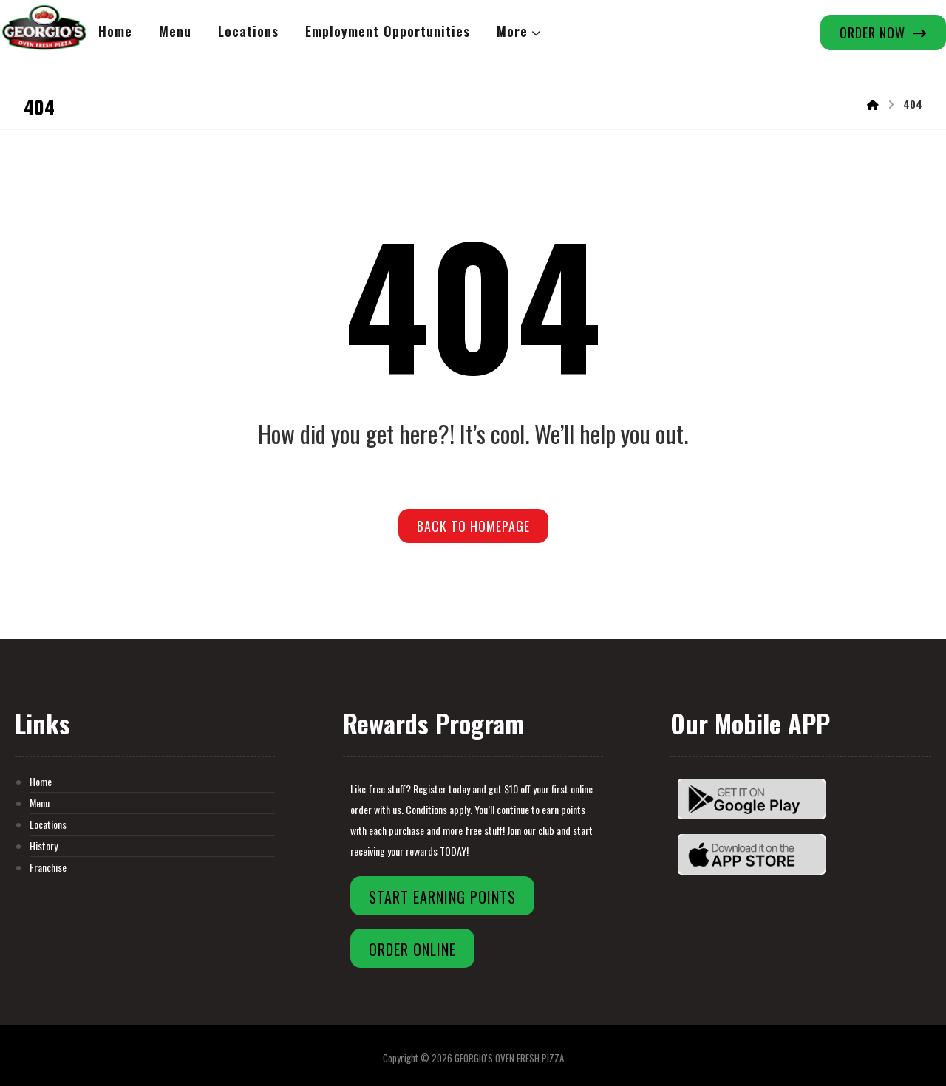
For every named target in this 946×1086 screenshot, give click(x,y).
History (44, 845)
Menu (40, 802)
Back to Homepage (473, 526)
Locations (48, 824)
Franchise (48, 867)
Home (41, 781)
